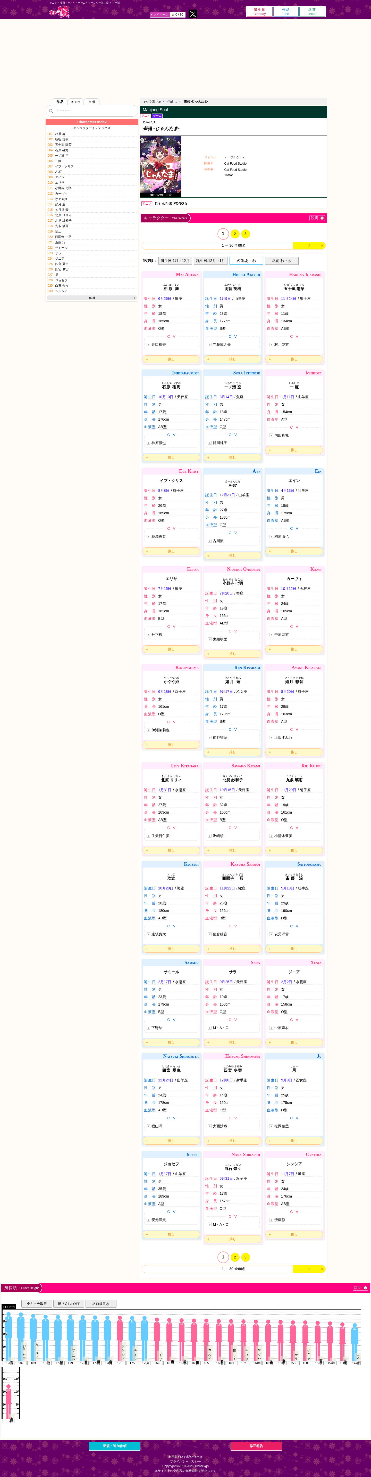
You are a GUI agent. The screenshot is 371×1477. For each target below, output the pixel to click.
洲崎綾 (218, 836)
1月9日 (225, 298)
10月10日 (165, 397)
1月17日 (164, 1174)
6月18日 (164, 691)
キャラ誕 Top (152, 101)
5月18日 (287, 888)
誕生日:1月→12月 (175, 261)
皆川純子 (220, 443)
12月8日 (226, 1080)
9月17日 (226, 691)
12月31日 (227, 495)
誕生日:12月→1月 (210, 261)
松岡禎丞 (281, 1126)
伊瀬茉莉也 (160, 730)
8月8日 (164, 490)
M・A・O (220, 1028)
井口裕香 (158, 344)
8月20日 (287, 691)
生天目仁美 (160, 836)
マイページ (160, 15)
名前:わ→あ (281, 261)
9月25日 (226, 982)
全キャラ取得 (37, 1304)
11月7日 (287, 1174)
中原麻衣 (281, 634)
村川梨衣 (281, 344)
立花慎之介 (222, 344)
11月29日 (288, 790)
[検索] (51, 111)
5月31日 (226, 1178)
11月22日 (227, 888)
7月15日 (164, 589)
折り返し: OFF (69, 1304)
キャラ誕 (59, 12)
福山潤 (156, 1126)
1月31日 (164, 790)
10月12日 (288, 589)
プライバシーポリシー (185, 1461)
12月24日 (165, 1080)
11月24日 (288, 298)
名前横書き (100, 1304)
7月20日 (226, 593)
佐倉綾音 (220, 934)
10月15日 (227, 790)
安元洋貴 (281, 934)
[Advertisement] (185, 58)
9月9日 (286, 1080)
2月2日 (286, 982)
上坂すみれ (283, 737)
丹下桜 (156, 634)
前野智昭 (220, 737)
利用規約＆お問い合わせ (185, 1457)
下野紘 (156, 1028)
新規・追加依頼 (115, 1446)
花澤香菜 (158, 536)
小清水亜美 (283, 836)
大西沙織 (220, 1126)
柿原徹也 (158, 443)
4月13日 (287, 490)
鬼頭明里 (220, 639)
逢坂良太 (158, 934)
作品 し (172, 101)
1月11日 (287, 397)
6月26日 (164, 298)
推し (171, 359)
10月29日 (165, 888)
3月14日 (226, 397)
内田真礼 (281, 435)
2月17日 (164, 982)
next (92, 298)
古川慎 (218, 541)
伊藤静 (279, 1220)
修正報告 (256, 1446)
